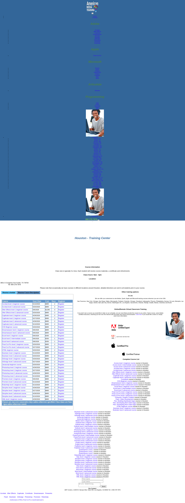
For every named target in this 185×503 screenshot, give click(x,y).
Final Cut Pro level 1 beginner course (15, 344)
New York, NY (97, 167)
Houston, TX (97, 154)
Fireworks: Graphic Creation (124, 397)
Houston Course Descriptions (28, 293)
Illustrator (12, 498)
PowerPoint (97, 72)
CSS (97, 103)
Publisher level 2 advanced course (86, 448)
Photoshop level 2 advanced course (15, 373)
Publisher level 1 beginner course (86, 446)
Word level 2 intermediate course (86, 471)
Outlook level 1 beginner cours (86, 423)
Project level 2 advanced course (86, 444)
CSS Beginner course (10, 327)
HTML (97, 104)
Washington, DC (97, 186)
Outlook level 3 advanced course (86, 428)
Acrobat (97, 30)
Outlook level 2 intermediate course (86, 426)
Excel (97, 69)
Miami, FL (97, 166)
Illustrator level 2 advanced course (14, 356)
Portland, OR (97, 175)
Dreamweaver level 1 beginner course (15, 330)
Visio (97, 76)
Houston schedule (9, 293)
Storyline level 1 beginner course (13, 388)
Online (97, 188)
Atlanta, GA (97, 138)
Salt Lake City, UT (97, 177)
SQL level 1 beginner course (86, 457)
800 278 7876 (91, 219)
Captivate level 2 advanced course (14, 321)
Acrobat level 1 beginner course (13, 304)
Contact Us (95, 216)
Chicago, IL (97, 144)
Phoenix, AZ (97, 173)
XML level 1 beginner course (12, 399)
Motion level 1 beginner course (86, 421)
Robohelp (45, 498)
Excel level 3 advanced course (13, 341)
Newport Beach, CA (97, 169)
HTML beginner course (10, 350)
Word (97, 78)
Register (61, 304)
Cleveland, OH (97, 146)
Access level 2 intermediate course (125, 365)
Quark (97, 107)
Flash (6, 498)
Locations (95, 137)
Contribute (124, 379)
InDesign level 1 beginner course (14, 359)
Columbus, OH (97, 147)
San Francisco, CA (97, 180)
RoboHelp (97, 43)
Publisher (97, 75)
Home (95, 16)
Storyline (97, 90)
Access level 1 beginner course (124, 363)
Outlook (97, 71)
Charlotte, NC (97, 143)
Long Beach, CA (97, 162)
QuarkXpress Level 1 (86, 450)
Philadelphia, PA (97, 172)
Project (97, 74)
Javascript (97, 106)
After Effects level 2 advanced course (15, 312)
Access (97, 68)
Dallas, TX (97, 149)
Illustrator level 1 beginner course (14, 353)
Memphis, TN (97, 164)
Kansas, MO (97, 157)
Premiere (97, 41)
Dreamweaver (97, 34)
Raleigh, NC (97, 176)
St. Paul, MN (97, 185)
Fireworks (48, 494)
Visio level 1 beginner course (86, 466)
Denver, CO (97, 150)
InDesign (97, 38)
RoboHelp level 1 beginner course (14, 385)
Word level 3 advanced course (86, 473)
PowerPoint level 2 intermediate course (86, 435)
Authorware (14, 500)
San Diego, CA (97, 179)
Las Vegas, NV (97, 159)
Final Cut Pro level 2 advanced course (15, 347)
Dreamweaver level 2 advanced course (16, 333)
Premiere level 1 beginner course (14, 379)
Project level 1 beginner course (86, 442)
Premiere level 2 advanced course (14, 382)
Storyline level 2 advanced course (14, 393)
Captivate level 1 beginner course (14, 315)
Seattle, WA (97, 182)
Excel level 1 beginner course (12, 336)
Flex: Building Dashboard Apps (124, 401)
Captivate (97, 33)
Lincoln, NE (97, 160)
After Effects (97, 31)
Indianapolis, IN (97, 156)
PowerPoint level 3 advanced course (86, 437)
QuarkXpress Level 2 (86, 453)
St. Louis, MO (97, 183)
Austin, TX (97, 140)
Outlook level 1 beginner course (86, 424)
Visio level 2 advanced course (86, 468)
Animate (97, 36)
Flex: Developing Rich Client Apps (124, 403)
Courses (94, 17)
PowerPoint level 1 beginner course (86, 433)
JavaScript (35, 500)
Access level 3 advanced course (125, 367)
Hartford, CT (97, 153)
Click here (139, 314)
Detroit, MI (97, 151)
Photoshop (97, 40)
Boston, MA (97, 141)
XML (97, 109)
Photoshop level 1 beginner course (14, 367)
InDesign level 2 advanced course (14, 362)
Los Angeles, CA (97, 163)
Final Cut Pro (97, 55)
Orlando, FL (97, 170)
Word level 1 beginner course (86, 469)
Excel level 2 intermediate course (14, 338)
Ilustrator (97, 37)
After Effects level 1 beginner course (15, 310)
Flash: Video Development (125, 399)
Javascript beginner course (11, 364)
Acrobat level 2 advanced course (13, 307)
